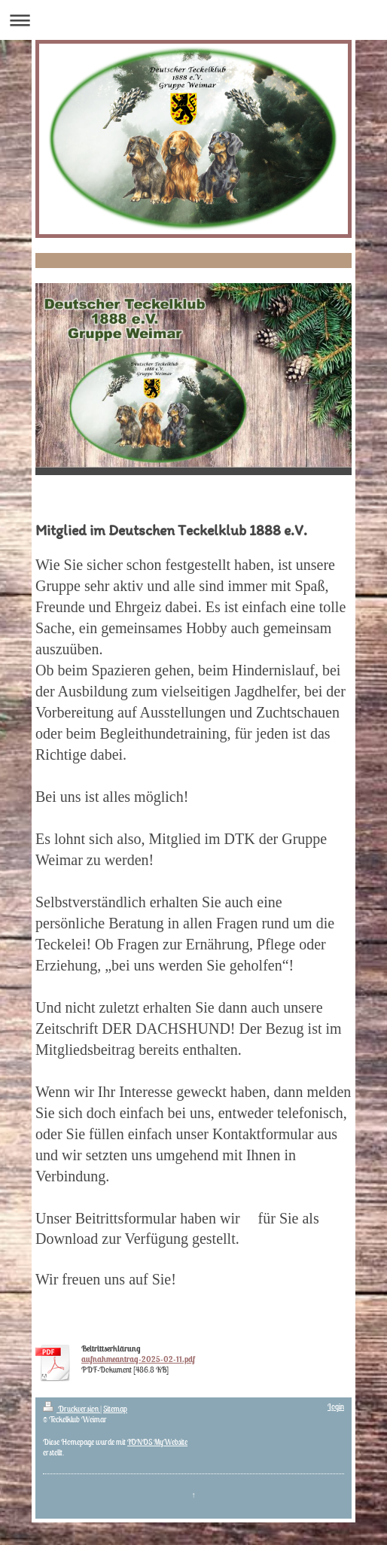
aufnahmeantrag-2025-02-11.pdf (138, 1359)
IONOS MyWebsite (157, 1442)
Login (336, 1406)
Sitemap (115, 1408)
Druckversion (71, 1408)
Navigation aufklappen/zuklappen (193, 20)
